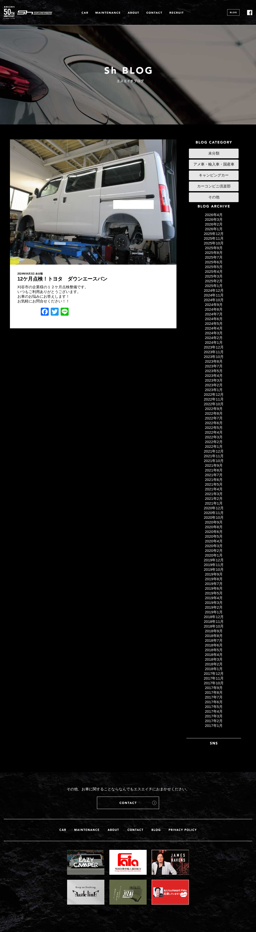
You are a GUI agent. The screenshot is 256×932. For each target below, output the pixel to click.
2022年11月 (214, 399)
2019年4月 (214, 598)
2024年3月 (214, 333)
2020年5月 (214, 536)
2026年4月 (214, 215)
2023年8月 (214, 361)
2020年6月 (214, 531)
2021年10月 (214, 461)
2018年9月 (214, 631)
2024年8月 (214, 309)
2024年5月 (214, 323)
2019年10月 (214, 569)
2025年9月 (214, 248)
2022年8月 (214, 413)
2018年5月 (214, 650)
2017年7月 (214, 697)
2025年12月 (214, 234)
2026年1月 (214, 229)
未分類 (39, 273)
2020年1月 (214, 555)
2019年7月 (214, 584)
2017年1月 (214, 725)
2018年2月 (214, 664)
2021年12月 (214, 451)
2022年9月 (214, 409)
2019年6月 (214, 588)
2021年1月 (214, 503)
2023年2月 (214, 385)
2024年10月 (214, 300)
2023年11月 (214, 352)
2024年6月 (214, 319)
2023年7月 (214, 366)
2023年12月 (214, 347)
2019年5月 (214, 593)
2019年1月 (214, 612)
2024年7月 (214, 314)
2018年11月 (214, 621)
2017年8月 (214, 692)
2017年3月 (214, 716)
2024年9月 (214, 304)
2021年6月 (214, 479)
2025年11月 (214, 238)
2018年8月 (214, 636)
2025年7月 (214, 257)
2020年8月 (214, 527)
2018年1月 (214, 669)
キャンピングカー (214, 175)
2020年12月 (214, 508)
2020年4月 (214, 541)
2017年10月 (214, 683)
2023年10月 (214, 356)
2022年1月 (214, 446)
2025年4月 (214, 271)
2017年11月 (214, 678)
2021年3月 (214, 494)
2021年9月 (214, 465)
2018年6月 (214, 645)
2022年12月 (214, 394)
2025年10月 (214, 243)
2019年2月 (214, 607)
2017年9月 (214, 688)
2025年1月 (214, 286)
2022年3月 (214, 437)
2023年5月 (214, 371)
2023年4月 (214, 375)
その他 (213, 197)
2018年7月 (214, 640)
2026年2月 (214, 224)
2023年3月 (214, 380)
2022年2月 (214, 442)
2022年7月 (214, 418)
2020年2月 (214, 550)
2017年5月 (214, 706)
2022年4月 (214, 432)
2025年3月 (214, 276)
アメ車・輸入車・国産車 (213, 164)
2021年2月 (214, 498)
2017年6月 (214, 702)
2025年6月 (214, 262)
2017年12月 (214, 673)
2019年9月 (214, 574)
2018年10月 (214, 626)
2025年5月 (214, 267)
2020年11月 (214, 513)
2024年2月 (214, 338)
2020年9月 (214, 522)
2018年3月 (214, 659)
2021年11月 (214, 456)
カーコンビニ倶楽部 (214, 186)
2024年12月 (214, 290)
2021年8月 (214, 470)
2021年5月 (214, 484)
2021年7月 (214, 475)
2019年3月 (214, 602)
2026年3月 (214, 219)
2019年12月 (214, 560)
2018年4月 (214, 654)
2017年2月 (214, 721)
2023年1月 (214, 390)
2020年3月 (214, 546)
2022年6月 (214, 423)
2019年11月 (214, 565)
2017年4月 (214, 711)
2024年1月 (214, 342)
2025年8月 (214, 252)
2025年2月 (214, 281)
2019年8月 (214, 579)
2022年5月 (214, 427)
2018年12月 (214, 617)
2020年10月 (214, 517)
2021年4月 (214, 489)
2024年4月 (214, 328)
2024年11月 (214, 295)
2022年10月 (214, 404)
